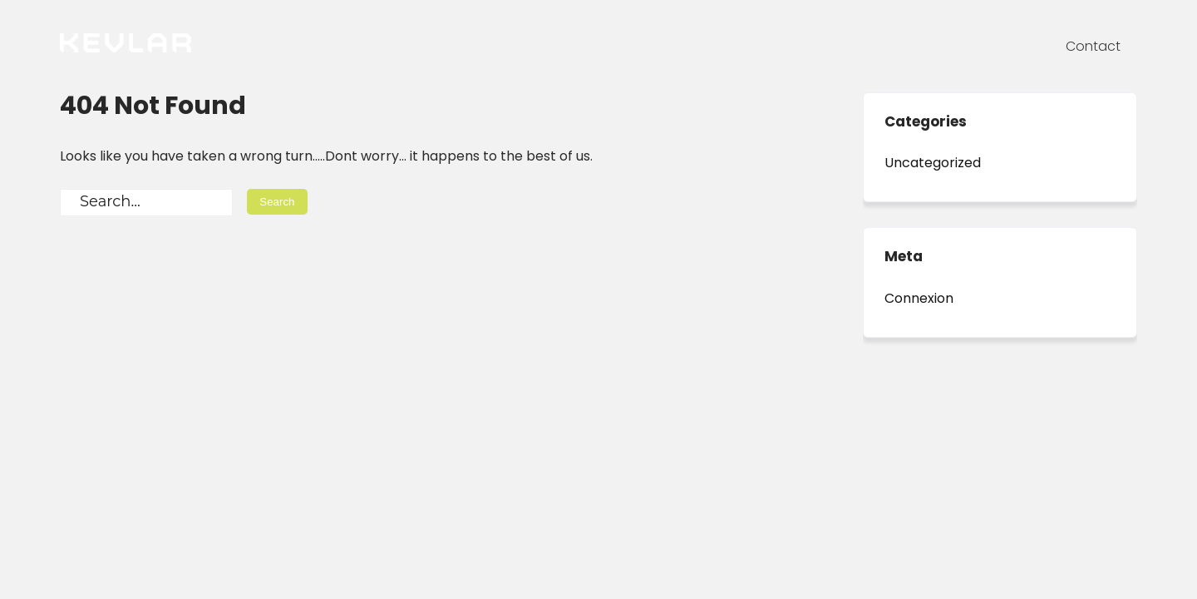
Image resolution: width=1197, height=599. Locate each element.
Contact (1093, 46)
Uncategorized (932, 162)
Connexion (918, 298)
